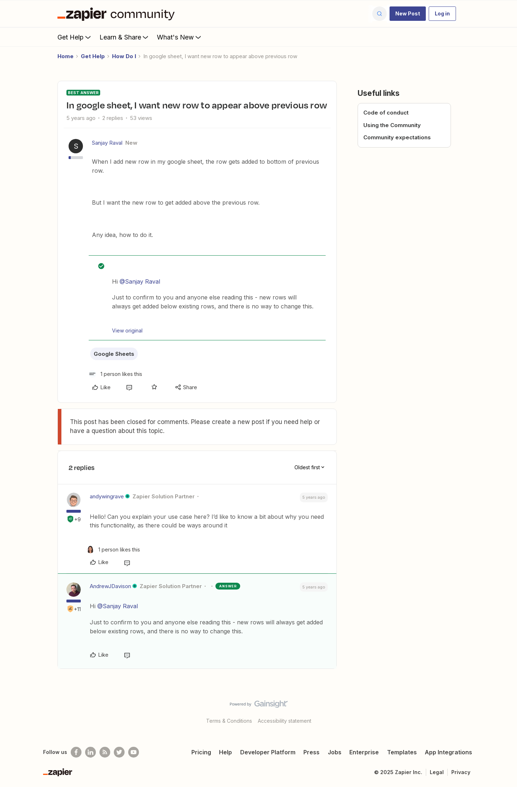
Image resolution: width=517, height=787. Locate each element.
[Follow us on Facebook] (76, 752)
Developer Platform (267, 752)
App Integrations (448, 752)
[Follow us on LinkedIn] (90, 752)
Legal (437, 772)
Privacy (460, 772)
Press (311, 752)
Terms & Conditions (229, 721)
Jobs (334, 752)
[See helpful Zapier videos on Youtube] (133, 752)
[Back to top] (502, 710)
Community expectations (397, 137)
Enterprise (364, 752)
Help (225, 752)
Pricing (201, 752)
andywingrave (107, 496)
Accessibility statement (284, 721)
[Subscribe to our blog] (104, 752)
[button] (408, 13)
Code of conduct (386, 112)
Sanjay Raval (107, 142)
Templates (402, 752)
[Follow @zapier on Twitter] (119, 752)
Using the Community (392, 125)
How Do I (124, 56)
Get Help (74, 37)
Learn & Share (124, 37)
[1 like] (115, 374)
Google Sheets (114, 353)
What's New (179, 37)
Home (65, 56)
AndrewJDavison (110, 586)
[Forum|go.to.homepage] (117, 13)
